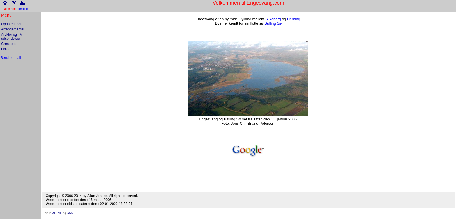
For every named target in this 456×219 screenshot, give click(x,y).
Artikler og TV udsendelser (11, 36)
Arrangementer (12, 29)
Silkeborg (273, 19)
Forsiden (22, 8)
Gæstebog (9, 44)
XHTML (57, 213)
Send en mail (11, 58)
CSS (70, 213)
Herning (293, 19)
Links (5, 49)
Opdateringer (11, 24)
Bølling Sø (273, 23)
